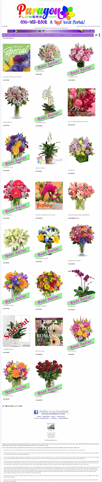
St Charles (90, 475)
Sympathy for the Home (21, 35)
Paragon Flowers (45, 418)
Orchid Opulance (41, 122)
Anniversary (57, 35)
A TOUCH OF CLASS (8, 167)
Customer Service (90, 26)
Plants (49, 35)
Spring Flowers (67, 35)
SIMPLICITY (6, 259)
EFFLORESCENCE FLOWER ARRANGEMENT (79, 215)
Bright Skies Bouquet (42, 258)
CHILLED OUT (71, 170)
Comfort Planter (8, 349)
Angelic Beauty (40, 71)
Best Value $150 (40, 351)
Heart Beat (39, 396)
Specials (39, 416)
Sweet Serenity (7, 122)
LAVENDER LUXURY (73, 76)
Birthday (9, 35)
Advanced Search (46, 416)
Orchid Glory (72, 306)
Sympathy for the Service (37, 35)
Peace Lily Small (40, 168)
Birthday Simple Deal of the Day (12, 76)
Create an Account (61, 416)
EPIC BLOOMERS (7, 215)
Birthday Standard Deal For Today (45, 215)
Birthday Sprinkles (41, 306)
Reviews (78, 26)
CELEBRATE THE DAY (8, 305)
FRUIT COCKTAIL (72, 351)
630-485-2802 (4, 26)
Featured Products (8, 38)
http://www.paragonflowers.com (51, 440)
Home (82, 26)
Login (85, 26)
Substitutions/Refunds (63, 418)
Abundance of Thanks (74, 260)
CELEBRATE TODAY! (8, 395)
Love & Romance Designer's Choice (78, 121)
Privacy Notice (54, 418)
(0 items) (97, 26)
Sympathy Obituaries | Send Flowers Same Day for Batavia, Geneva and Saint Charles (51, 28)
